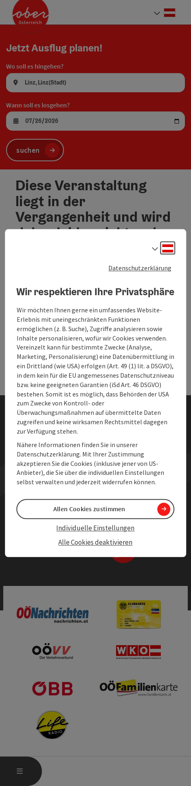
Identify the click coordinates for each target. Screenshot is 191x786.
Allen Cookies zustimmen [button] (89, 509)
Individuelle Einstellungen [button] (95, 528)
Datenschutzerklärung (139, 268)
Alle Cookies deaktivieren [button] (95, 542)
